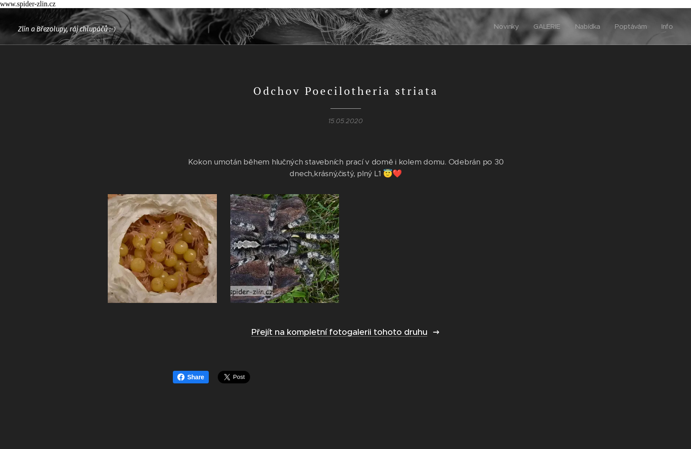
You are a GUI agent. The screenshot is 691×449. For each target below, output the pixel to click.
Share (190, 377)
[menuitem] (508, 26)
